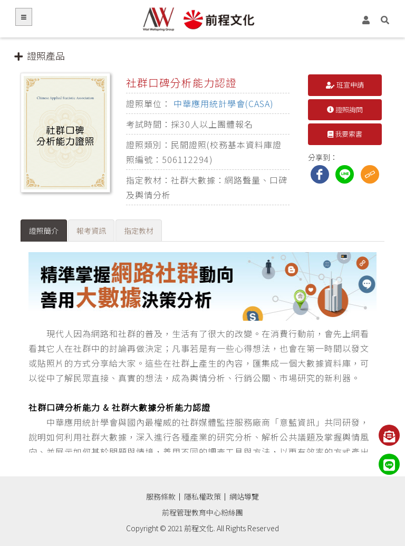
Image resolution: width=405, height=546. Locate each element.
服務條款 (161, 496)
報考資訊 (91, 230)
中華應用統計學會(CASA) (223, 103)
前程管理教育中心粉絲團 (202, 512)
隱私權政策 (202, 496)
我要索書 (344, 134)
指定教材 (138, 230)
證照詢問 (345, 109)
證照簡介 (44, 230)
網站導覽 (244, 496)
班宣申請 (344, 85)
